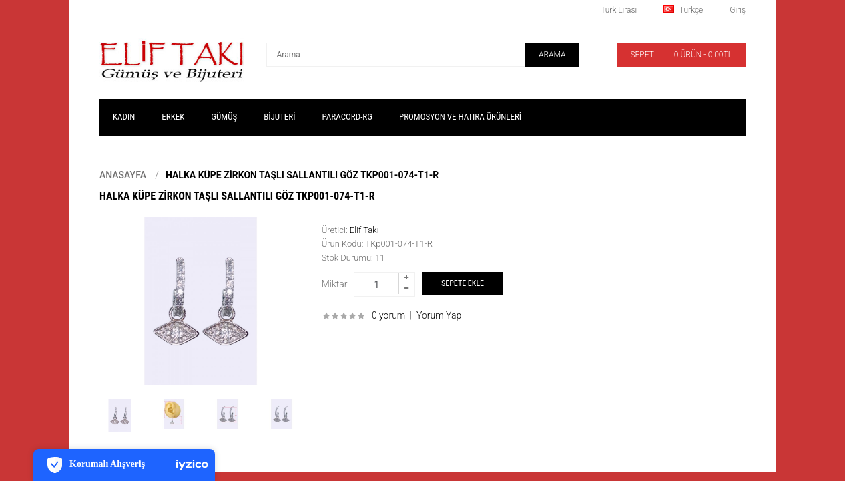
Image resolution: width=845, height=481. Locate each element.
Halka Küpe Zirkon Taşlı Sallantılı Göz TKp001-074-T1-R (302, 175)
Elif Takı (364, 230)
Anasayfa (122, 175)
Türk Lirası (619, 10)
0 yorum (388, 315)
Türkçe (683, 10)
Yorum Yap (438, 315)
